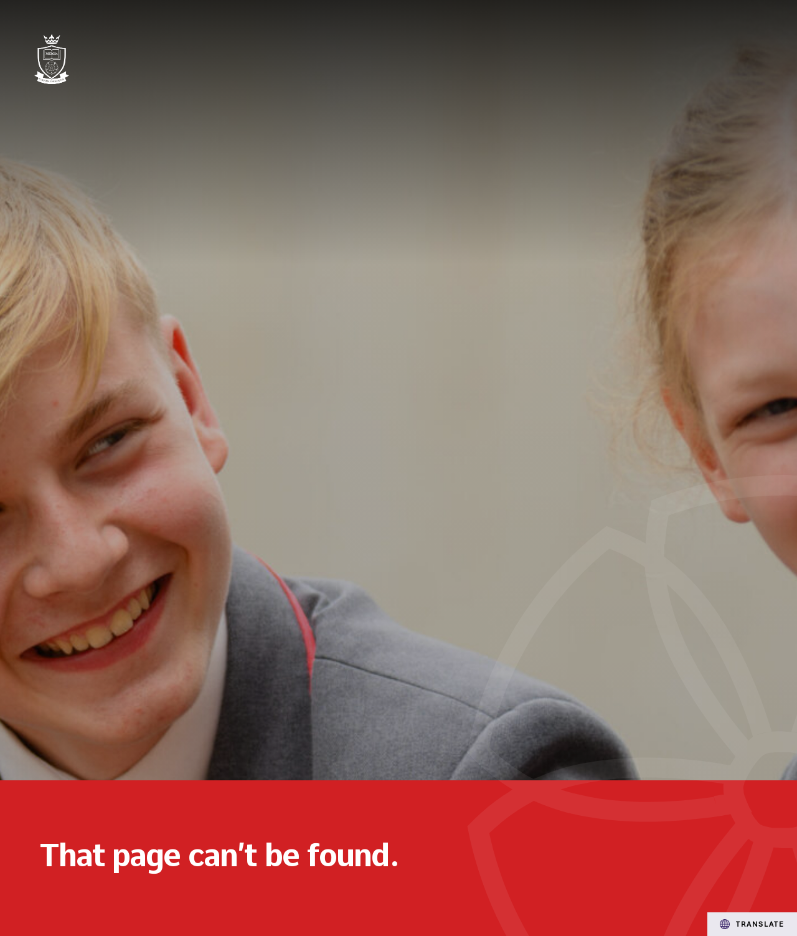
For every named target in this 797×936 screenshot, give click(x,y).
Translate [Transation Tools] (752, 924)
